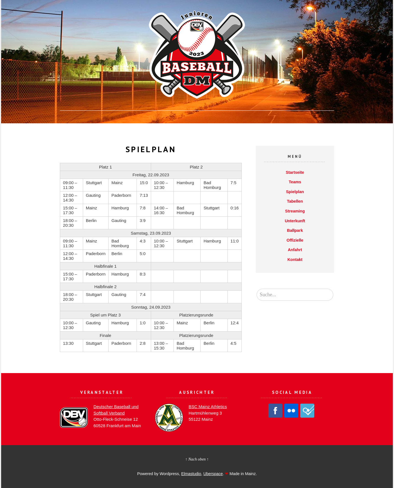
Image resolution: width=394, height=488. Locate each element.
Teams (295, 182)
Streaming (295, 211)
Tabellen (295, 201)
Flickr (291, 411)
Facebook (275, 411)
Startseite (295, 172)
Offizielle (295, 240)
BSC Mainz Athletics (208, 406)
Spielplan (295, 191)
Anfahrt (295, 250)
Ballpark (295, 230)
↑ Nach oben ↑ (197, 459)
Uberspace (213, 473)
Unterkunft (295, 221)
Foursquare (307, 411)
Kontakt (294, 259)
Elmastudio (191, 473)
